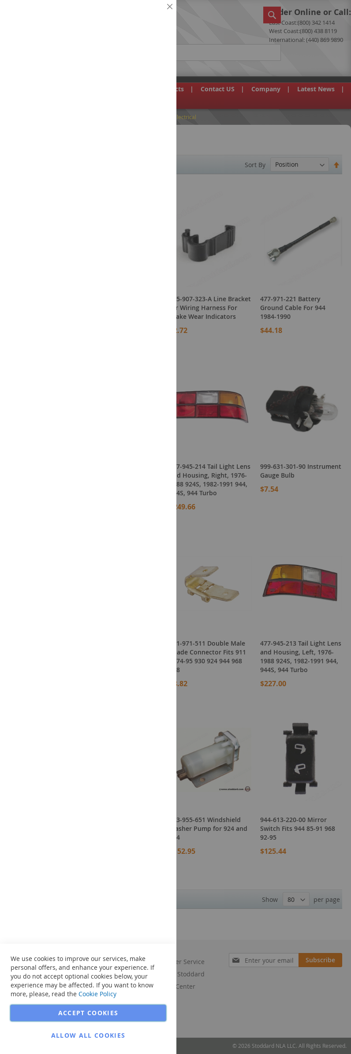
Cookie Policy (97, 994)
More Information (140, 67)
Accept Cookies (88, 1013)
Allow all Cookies (88, 1035)
